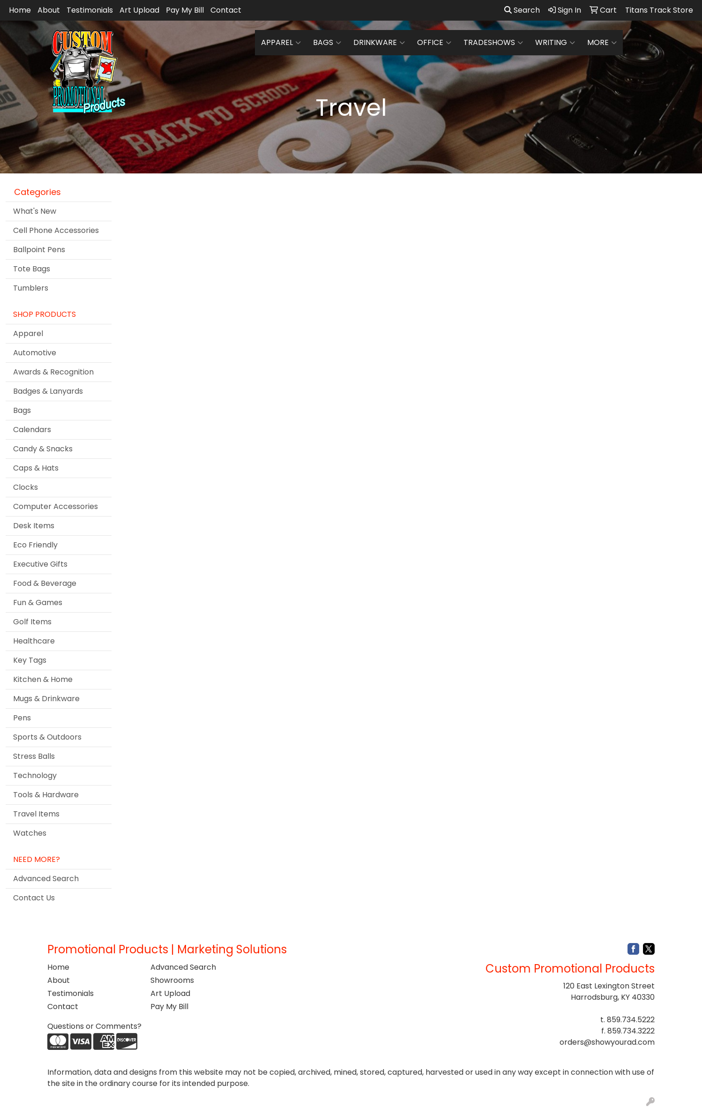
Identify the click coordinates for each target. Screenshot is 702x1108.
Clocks (25, 487)
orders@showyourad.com (607, 1042)
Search (522, 10)
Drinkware (379, 42)
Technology (35, 775)
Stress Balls (34, 756)
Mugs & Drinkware (46, 698)
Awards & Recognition (53, 372)
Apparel (281, 42)
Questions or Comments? (94, 1026)
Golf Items (32, 621)
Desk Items (33, 525)
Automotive (34, 352)
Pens (22, 717)
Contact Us (34, 897)
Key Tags (29, 660)
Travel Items (36, 814)
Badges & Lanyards (48, 391)
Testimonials (90, 10)
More (602, 42)
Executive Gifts (40, 564)
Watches (29, 833)
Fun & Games (37, 602)
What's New (34, 211)
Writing (555, 42)
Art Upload (139, 10)
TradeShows (493, 42)
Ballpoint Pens (39, 249)
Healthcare (34, 641)
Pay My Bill (185, 10)
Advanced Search (46, 878)
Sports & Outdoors (47, 737)
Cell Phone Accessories (56, 230)
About (48, 10)
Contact (225, 10)
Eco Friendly (35, 544)
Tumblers (30, 288)
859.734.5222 (631, 1019)
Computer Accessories (55, 506)
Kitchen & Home (43, 679)
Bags (327, 42)
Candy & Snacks (43, 448)
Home (20, 10)
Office (434, 42)
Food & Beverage (44, 583)
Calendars (32, 429)
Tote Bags (31, 268)
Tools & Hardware (46, 794)
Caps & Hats (36, 468)
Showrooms (172, 980)
